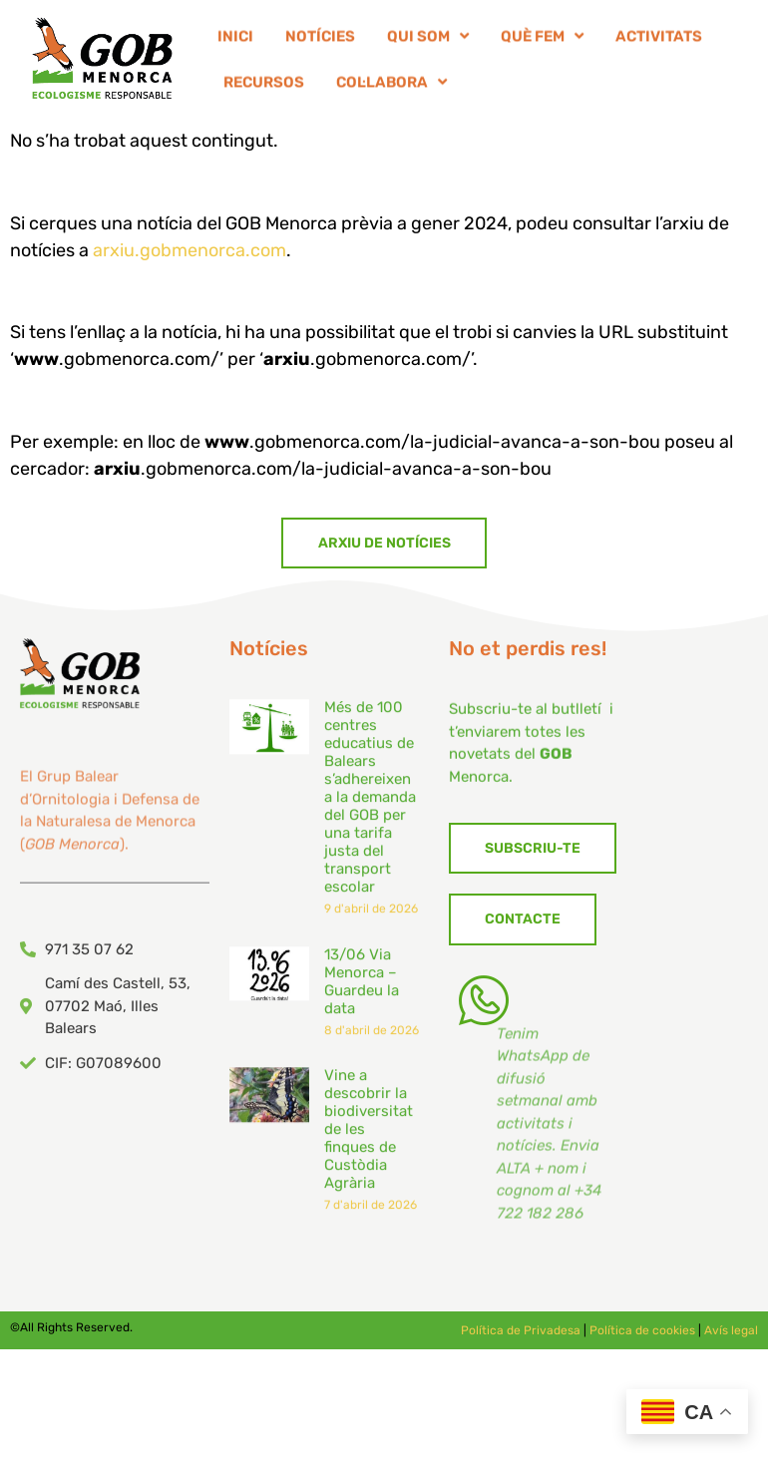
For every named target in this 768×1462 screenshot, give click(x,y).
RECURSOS (263, 86)
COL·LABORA (391, 86)
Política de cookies (642, 1330)
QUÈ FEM (542, 40)
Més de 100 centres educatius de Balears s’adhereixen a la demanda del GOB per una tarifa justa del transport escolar (370, 822)
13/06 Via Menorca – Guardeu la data (361, 1007)
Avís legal (731, 1330)
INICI (235, 40)
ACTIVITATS (658, 40)
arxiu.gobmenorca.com (189, 250)
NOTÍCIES (320, 40)
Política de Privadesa (520, 1330)
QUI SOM (428, 40)
